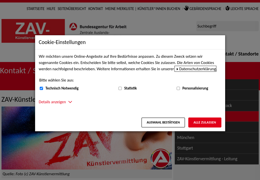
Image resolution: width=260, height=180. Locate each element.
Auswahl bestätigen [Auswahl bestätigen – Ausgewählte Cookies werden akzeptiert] (163, 122)
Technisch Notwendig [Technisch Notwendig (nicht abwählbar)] (61, 88)
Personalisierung (195, 88)
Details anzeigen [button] (52, 101)
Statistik (130, 88)
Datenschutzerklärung (197, 68)
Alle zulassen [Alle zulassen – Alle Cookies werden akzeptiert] (205, 122)
